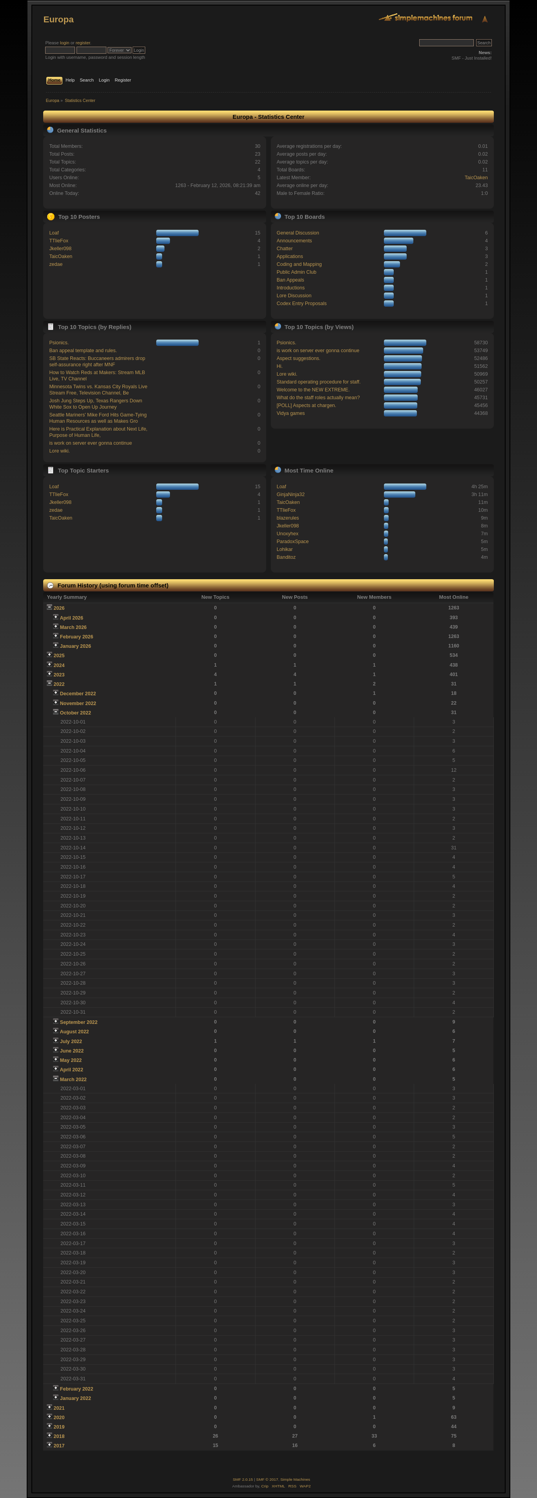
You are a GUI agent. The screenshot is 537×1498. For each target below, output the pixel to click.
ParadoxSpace (293, 541)
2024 (59, 665)
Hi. (280, 366)
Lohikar (285, 549)
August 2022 (74, 1031)
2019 (59, 1427)
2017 (59, 1446)
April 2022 (71, 1070)
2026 (59, 608)
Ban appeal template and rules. (83, 350)
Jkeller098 (60, 248)
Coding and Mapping (299, 264)
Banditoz (286, 557)
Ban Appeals (290, 280)
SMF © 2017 (267, 1479)
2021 (59, 1408)
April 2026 (71, 618)
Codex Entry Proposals (302, 303)
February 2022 (76, 1389)
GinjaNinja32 (291, 494)
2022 (59, 684)
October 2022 (75, 713)
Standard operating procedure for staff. (319, 382)
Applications (290, 256)
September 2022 (79, 1022)
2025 (59, 655)
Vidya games (291, 413)
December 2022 (78, 693)
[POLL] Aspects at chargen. (306, 405)
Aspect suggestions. (299, 358)
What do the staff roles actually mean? (318, 397)
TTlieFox (58, 241)
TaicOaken (476, 177)
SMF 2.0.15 (243, 1479)
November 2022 (78, 703)
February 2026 (76, 637)
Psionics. (59, 342)
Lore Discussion (294, 295)
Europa (58, 19)
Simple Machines (295, 1479)
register (83, 42)
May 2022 (71, 1060)
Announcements (294, 241)
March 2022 (73, 1079)
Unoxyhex (287, 533)
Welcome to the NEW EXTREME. (313, 390)
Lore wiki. (59, 451)
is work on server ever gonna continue (90, 443)
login (64, 42)
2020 (59, 1417)
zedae (55, 264)
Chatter (285, 248)
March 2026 (73, 627)
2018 (59, 1436)
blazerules (288, 518)
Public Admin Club (296, 272)
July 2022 (71, 1041)
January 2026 (75, 646)
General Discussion (298, 233)
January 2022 (75, 1398)
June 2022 (72, 1051)
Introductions (291, 288)
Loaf (53, 233)
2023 (59, 675)
